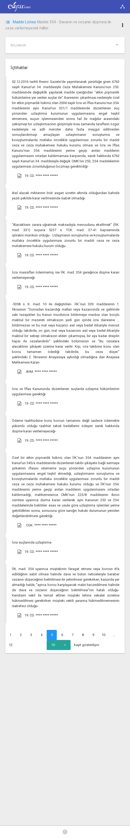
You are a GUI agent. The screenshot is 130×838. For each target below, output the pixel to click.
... (114, 635)
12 (10, 645)
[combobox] (59, 645)
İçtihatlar (19, 67)
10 (103, 635)
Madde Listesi (21, 22)
